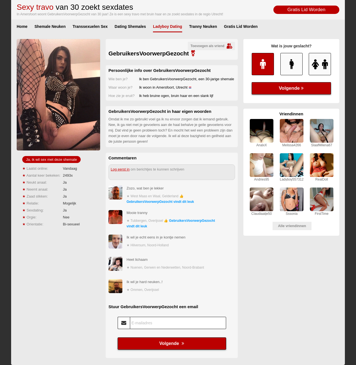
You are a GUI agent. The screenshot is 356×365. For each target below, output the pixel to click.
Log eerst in (120, 169)
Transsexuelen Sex (90, 26)
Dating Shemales (130, 26)
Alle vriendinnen (292, 226)
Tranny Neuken (203, 26)
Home (22, 26)
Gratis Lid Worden (306, 9)
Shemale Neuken (50, 26)
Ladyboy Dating (167, 26)
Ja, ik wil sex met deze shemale (51, 159)
